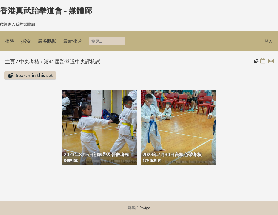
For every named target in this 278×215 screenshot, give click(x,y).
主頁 (10, 61)
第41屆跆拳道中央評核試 (72, 61)
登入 (268, 41)
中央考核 (29, 61)
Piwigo (144, 207)
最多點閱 (47, 41)
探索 (26, 41)
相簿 (9, 41)
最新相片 (72, 41)
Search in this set (34, 75)
